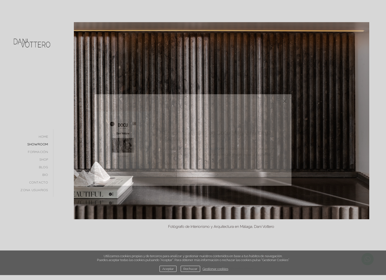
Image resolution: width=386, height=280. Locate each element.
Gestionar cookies (215, 269)
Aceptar (168, 269)
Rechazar (190, 269)
